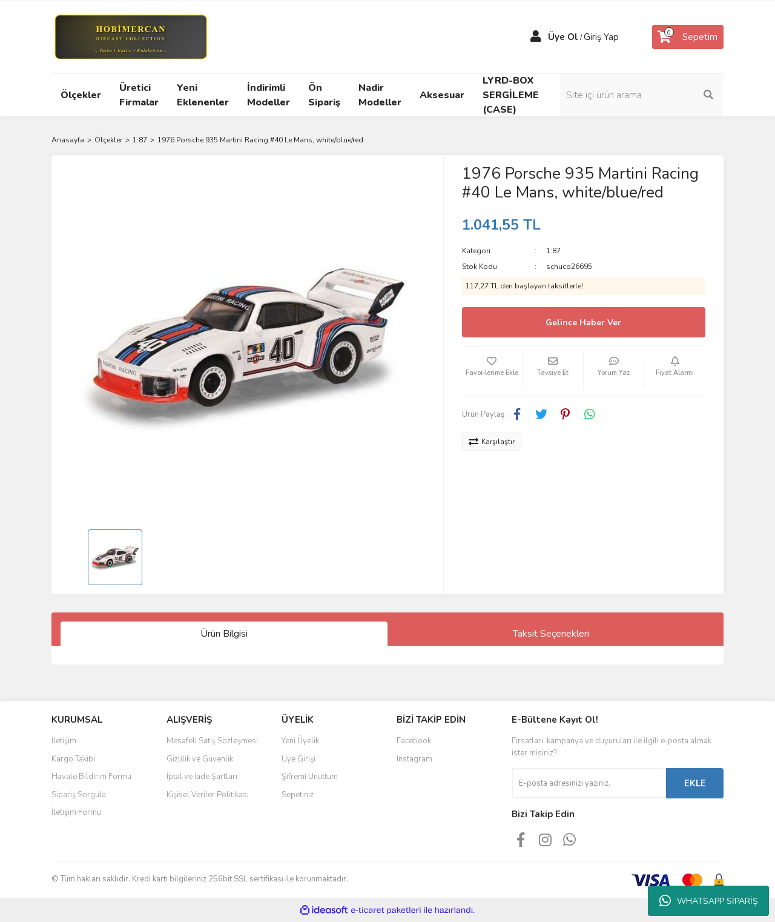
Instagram (414, 759)
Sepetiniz (298, 794)
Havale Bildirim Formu (91, 776)
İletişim (63, 740)
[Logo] (130, 36)
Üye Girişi (298, 759)
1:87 (553, 251)
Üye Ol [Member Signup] (563, 37)
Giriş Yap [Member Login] (601, 37)
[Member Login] (535, 37)
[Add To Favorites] (492, 371)
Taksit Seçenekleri (551, 633)
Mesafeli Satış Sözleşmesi (212, 740)
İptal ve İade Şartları (202, 776)
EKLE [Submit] (695, 783)
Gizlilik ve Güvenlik (200, 759)
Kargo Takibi (73, 759)
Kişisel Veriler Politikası (208, 794)
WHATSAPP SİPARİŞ (708, 900)
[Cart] (688, 37)
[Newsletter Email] (589, 783)
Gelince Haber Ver (583, 322)
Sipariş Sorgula (78, 794)
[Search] (642, 95)
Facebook (414, 740)
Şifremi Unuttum (310, 776)
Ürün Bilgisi (224, 633)
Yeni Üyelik (300, 740)
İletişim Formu (76, 812)
